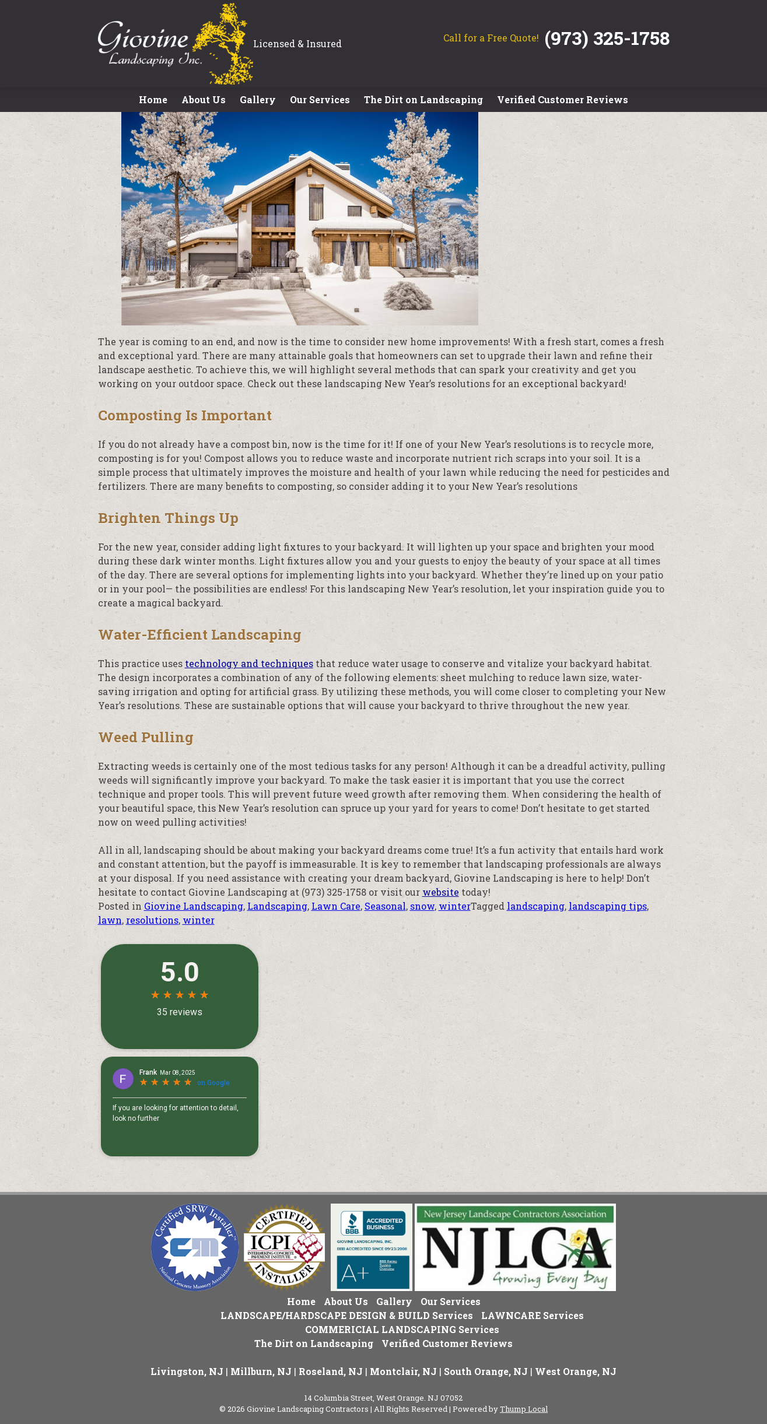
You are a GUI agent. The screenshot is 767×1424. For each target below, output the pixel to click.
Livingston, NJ (186, 1371)
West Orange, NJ (576, 1371)
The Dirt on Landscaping (423, 99)
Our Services (320, 99)
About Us (203, 99)
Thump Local (524, 1409)
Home (153, 99)
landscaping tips (608, 906)
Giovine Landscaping (193, 906)
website (440, 892)
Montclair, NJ (403, 1371)
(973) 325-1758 (607, 37)
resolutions (152, 920)
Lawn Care (335, 906)
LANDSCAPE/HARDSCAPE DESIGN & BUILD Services (346, 1315)
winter (455, 906)
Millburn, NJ (261, 1371)
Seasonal (385, 906)
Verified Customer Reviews (562, 99)
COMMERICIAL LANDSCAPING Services (402, 1329)
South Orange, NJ (486, 1371)
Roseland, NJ (331, 1371)
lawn (110, 920)
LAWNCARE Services (532, 1315)
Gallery (258, 99)
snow (422, 906)
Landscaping (277, 906)
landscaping (536, 906)
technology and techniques (249, 663)
